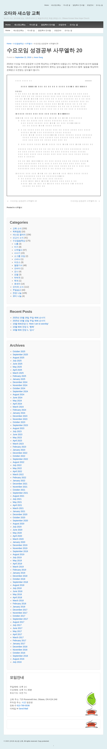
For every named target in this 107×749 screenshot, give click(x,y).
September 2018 (20, 582)
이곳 (24, 702)
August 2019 (18, 554)
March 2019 (18, 567)
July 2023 (17, 431)
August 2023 (18, 428)
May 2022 (17, 468)
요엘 (16, 274)
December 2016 (20, 646)
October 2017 (19, 616)
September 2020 (20, 520)
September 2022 (20, 459)
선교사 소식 (18, 237)
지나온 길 (66, 5)
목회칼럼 (17, 231)
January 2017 (19, 643)
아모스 (17, 262)
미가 (16, 247)
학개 (16, 281)
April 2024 (17, 404)
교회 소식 (17, 228)
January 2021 (19, 511)
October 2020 (19, 517)
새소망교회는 (56, 5)
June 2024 (17, 397)
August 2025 (18, 357)
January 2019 (19, 573)
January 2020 (19, 542)
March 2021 (18, 508)
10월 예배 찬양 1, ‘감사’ (23, 330)
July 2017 (17, 625)
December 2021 (20, 483)
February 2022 (19, 477)
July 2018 (17, 588)
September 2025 (20, 354)
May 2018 (17, 594)
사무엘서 (28, 44)
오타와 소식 (18, 287)
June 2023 (17, 434)
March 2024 (18, 407)
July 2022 (17, 465)
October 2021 (19, 490)
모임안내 (90, 5)
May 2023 (17, 437)
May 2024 (17, 400)
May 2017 (17, 631)
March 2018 (18, 600)
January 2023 (19, 450)
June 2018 (17, 591)
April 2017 (17, 634)
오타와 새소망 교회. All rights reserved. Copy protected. (29, 741)
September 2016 (20, 656)
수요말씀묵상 (18, 44)
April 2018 (17, 597)
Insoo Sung (38, 57)
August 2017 (18, 622)
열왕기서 (18, 265)
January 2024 (19, 413)
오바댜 (17, 268)
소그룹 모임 (19, 256)
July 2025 (17, 360)
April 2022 (17, 471)
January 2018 (19, 606)
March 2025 (18, 373)
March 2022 (18, 474)
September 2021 (20, 493)
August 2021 (18, 496)
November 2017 (20, 613)
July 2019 (17, 557)
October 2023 (19, 422)
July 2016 (17, 662)
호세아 (17, 284)
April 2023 (17, 440)
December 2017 (20, 610)
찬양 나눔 (17, 293)
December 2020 (20, 514)
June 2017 (17, 628)
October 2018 (19, 579)
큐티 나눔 (17, 296)
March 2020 (18, 539)
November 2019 (20, 548)
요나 (16, 271)
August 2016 (18, 659)
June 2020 (17, 530)
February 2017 (19, 640)
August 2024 (18, 394)
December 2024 (20, 382)
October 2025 (19, 351)
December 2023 (20, 416)
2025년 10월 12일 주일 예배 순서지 (29, 321)
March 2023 (18, 444)
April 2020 (17, 536)
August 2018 (18, 585)
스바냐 (17, 259)
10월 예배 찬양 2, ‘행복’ (23, 327)
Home (46, 5)
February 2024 (19, 410)
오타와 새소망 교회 (22, 13)
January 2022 (19, 480)
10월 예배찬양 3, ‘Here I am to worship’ (31, 324)
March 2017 (18, 637)
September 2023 (20, 425)
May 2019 (17, 560)
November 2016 (20, 650)
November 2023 (20, 419)
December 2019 (20, 545)
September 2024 (20, 391)
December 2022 (20, 453)
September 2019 (20, 551)
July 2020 (17, 527)
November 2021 (20, 487)
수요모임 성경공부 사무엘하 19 (23, 201)
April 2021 (17, 505)
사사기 (17, 253)
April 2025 (17, 370)
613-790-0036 (23, 705)
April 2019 (17, 563)
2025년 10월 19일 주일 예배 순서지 (29, 317)
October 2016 (19, 653)
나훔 (16, 244)
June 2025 (17, 364)
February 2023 (19, 447)
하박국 (17, 277)
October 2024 (19, 388)
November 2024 (20, 385)
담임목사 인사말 (78, 5)
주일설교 (17, 290)
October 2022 (19, 456)
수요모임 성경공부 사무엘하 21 (83, 201)
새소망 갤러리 (19, 234)
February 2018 (19, 603)
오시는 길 (99, 5)
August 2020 (18, 523)
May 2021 (17, 502)
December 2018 (20, 576)
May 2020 (17, 533)
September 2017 (20, 619)
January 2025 (19, 379)
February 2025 (19, 376)
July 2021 (17, 499)
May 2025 (17, 367)
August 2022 (18, 462)
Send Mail (23, 708)
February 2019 (19, 570)
